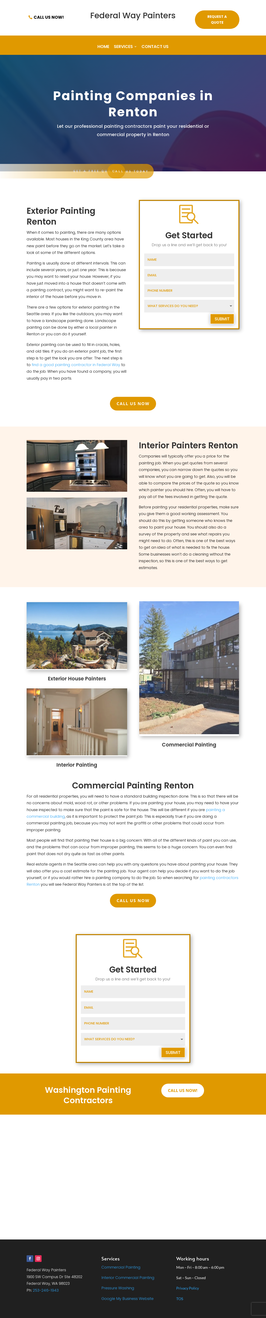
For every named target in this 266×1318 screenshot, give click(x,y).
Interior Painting (76, 764)
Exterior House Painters (77, 678)
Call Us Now (133, 403)
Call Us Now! (49, 17)
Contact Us (155, 47)
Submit (222, 319)
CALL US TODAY (69, 171)
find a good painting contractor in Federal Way (76, 364)
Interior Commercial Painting (127, 1277)
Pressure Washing (117, 1288)
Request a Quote (217, 19)
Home (103, 47)
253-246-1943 (46, 1290)
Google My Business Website (127, 1298)
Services (123, 47)
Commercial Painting (189, 744)
